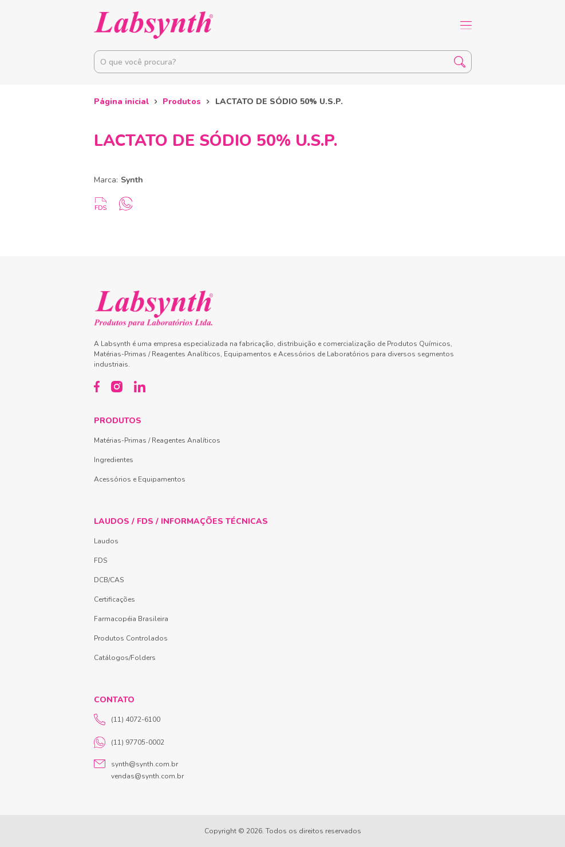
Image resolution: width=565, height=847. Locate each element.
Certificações (114, 599)
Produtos (182, 101)
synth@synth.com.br (144, 764)
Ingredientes (113, 459)
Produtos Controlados (131, 638)
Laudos (106, 541)
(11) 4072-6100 (127, 719)
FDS (100, 560)
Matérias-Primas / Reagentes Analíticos (157, 440)
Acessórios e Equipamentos (139, 479)
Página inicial (121, 101)
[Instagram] (117, 386)
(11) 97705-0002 (129, 742)
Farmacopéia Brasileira (131, 618)
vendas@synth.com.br (147, 776)
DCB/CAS (109, 579)
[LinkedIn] (139, 386)
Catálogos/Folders (125, 657)
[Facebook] (97, 386)
